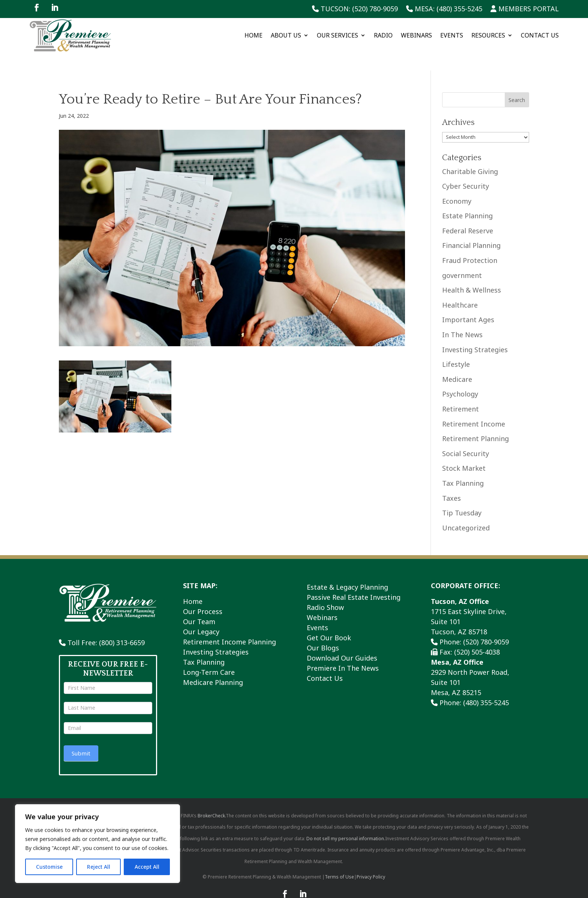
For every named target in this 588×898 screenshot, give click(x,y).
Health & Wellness (471, 271)
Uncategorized (466, 509)
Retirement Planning (475, 420)
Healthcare (460, 286)
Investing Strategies (475, 331)
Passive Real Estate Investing (353, 578)
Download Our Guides (342, 639)
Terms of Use (339, 858)
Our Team (199, 603)
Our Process (202, 593)
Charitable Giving (470, 153)
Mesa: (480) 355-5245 (444, 9)
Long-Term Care (209, 653)
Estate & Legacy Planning (347, 568)
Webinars (416, 35)
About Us (286, 35)
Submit (81, 735)
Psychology (460, 375)
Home (253, 35)
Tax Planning (463, 465)
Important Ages (468, 301)
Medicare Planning (213, 663)
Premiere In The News (343, 649)
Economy (456, 182)
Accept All (147, 866)
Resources (488, 35)
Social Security (465, 435)
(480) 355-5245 (486, 684)
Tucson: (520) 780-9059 (355, 9)
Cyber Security (465, 168)
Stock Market (464, 450)
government (462, 256)
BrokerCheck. (212, 797)
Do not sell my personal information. (345, 820)
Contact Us (540, 35)
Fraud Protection (469, 242)
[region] (97, 843)
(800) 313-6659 (122, 624)
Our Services (337, 35)
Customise (49, 866)
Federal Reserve (467, 212)
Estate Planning (467, 197)
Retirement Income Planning (229, 623)
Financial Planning (471, 227)
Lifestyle (456, 346)
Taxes (451, 479)
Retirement (460, 390)
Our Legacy (201, 613)
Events (451, 35)
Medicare (457, 360)
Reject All (98, 866)
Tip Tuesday (462, 494)
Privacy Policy (371, 858)
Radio (383, 35)
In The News (462, 316)
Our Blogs (323, 629)
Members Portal (524, 9)
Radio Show (325, 588)
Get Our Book (329, 619)
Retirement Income (473, 405)
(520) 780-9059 (486, 623)
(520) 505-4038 (477, 633)
